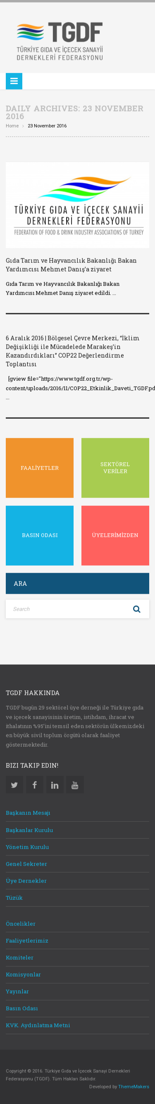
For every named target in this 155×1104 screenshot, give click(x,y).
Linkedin (55, 783)
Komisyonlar (23, 973)
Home (12, 124)
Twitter (14, 783)
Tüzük (14, 896)
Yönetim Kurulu (27, 845)
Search (136, 607)
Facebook (34, 783)
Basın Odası (22, 1006)
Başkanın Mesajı (28, 811)
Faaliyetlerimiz (27, 939)
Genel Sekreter (26, 862)
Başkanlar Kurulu (29, 828)
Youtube (74, 783)
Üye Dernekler (26, 879)
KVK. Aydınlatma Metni (38, 1024)
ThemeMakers (133, 1085)
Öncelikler (21, 922)
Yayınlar (17, 989)
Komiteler (19, 956)
